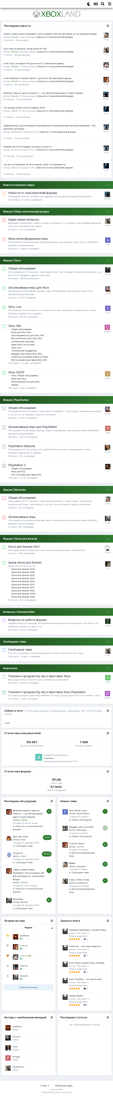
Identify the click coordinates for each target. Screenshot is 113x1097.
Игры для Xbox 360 (21, 332)
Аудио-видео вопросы (23, 219)
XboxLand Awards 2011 (22, 587)
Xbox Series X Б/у (78, 810)
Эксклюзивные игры (22, 517)
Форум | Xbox (12, 260)
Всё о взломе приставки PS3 (26, 474)
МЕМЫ (72, 863)
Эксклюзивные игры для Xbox (28, 287)
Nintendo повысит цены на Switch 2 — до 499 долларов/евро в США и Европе (43, 93)
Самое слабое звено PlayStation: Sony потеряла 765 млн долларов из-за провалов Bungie (50, 34)
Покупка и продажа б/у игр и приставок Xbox (39, 676)
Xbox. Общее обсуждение (24, 375)
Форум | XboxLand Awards (20, 538)
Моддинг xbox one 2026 (81, 827)
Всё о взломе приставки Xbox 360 (29, 360)
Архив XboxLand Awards (25, 562)
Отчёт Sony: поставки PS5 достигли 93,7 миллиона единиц (33, 63)
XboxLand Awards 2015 (22, 575)
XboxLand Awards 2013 (22, 581)
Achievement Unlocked (22, 341)
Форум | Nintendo (14, 489)
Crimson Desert (76, 843)
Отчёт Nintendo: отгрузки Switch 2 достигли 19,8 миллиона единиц (37, 78)
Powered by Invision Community (56, 1092)
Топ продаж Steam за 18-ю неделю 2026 (24, 107)
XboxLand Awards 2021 (24, 546)
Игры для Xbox (18, 378)
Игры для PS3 (18, 471)
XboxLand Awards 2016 (22, 572)
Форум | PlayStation (16, 399)
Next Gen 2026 (20, 836)
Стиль (44, 1085)
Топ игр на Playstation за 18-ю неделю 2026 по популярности (34, 164)
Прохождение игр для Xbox (25, 381)
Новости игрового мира (18, 184)
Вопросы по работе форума (27, 619)
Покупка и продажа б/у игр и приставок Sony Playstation (47, 692)
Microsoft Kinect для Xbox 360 (26, 338)
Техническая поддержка (24, 350)
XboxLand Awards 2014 (22, 578)
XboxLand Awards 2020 (23, 569)
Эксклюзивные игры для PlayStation (32, 427)
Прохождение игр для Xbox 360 (27, 335)
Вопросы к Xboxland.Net (19, 611)
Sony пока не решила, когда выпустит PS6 (25, 48)
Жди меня (18, 899)
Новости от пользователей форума (55, 37)
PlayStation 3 (17, 465)
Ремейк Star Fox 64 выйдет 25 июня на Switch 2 (27, 146)
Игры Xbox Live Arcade (22, 344)
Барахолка (10, 668)
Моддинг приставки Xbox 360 (26, 354)
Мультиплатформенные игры (28, 238)
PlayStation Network (21, 446)
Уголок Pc (18, 853)
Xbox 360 (14, 325)
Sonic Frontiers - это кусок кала (85, 979)
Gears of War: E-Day (79, 879)
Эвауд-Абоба (76, 995)
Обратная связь (64, 1085)
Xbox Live (14, 306)
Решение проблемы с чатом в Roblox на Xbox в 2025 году (88, 930)
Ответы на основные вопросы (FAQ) (29, 356)
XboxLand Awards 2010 (22, 590)
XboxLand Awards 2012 (22, 584)
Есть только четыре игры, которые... (87, 963)
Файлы (14, 385)
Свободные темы (14, 641)
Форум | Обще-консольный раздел (26, 211)
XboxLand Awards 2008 (23, 596)
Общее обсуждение (22, 268)
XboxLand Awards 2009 (23, 593)
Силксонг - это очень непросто (85, 946)
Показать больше (28, 987)
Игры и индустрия (78, 936)
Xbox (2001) (16, 372)
